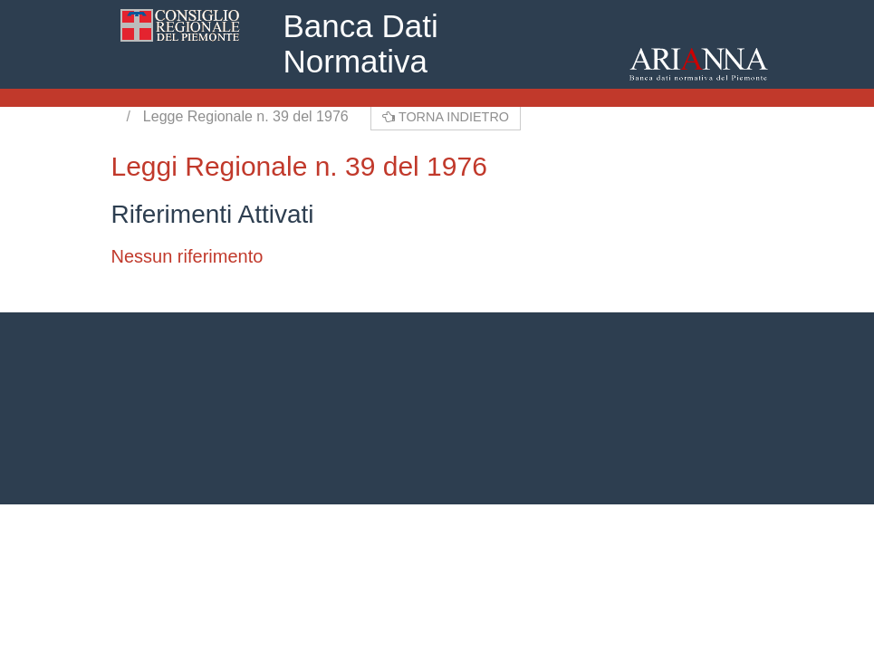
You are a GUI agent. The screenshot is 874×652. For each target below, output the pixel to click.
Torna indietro (445, 117)
